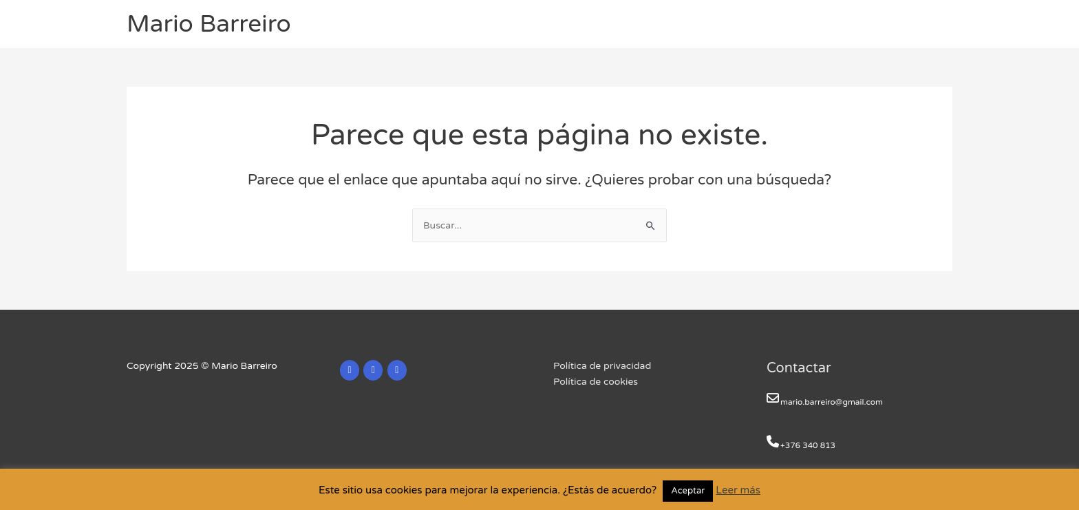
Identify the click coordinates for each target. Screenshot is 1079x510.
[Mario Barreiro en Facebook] (397, 370)
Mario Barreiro (209, 24)
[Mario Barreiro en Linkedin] (349, 370)
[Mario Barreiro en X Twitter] (373, 370)
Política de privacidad (602, 366)
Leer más (738, 490)
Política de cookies (595, 381)
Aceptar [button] (688, 490)
